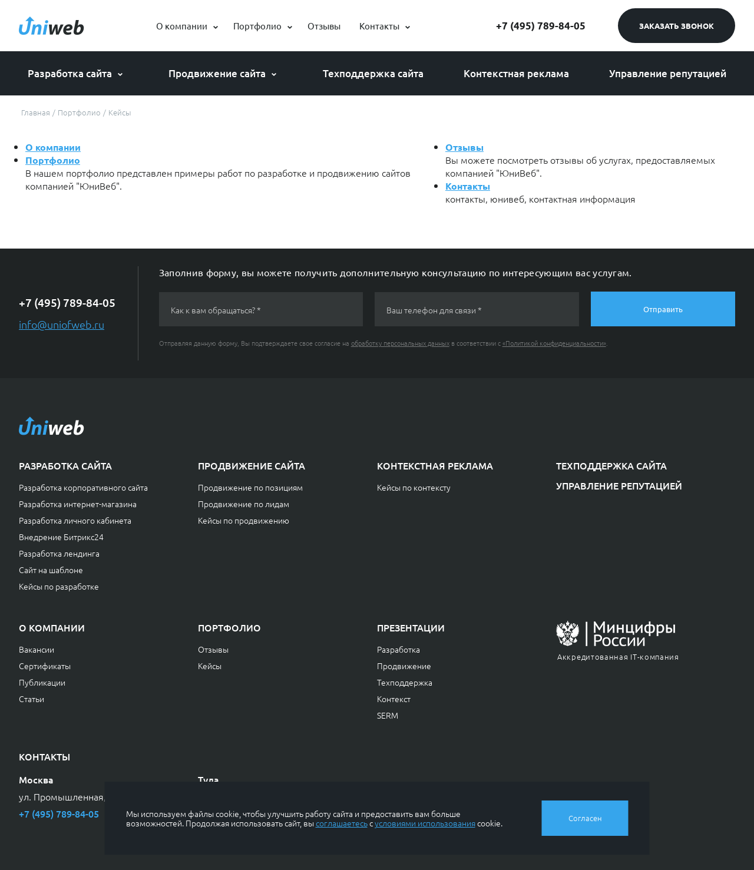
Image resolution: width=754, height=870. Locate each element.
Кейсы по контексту (414, 487)
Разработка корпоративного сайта (83, 487)
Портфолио (257, 25)
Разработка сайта (70, 73)
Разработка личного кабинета (75, 520)
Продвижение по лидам (243, 504)
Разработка (398, 649)
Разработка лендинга (59, 553)
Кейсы (209, 665)
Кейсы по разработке (59, 586)
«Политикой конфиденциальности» (554, 343)
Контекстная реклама (516, 73)
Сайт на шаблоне (51, 569)
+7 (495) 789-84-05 (541, 25)
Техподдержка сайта (373, 73)
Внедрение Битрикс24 (61, 536)
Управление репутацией (667, 73)
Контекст (394, 698)
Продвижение (404, 665)
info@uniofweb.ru (61, 324)
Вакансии (36, 649)
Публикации (42, 682)
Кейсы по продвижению (243, 520)
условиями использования (425, 823)
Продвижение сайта (217, 73)
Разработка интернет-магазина (78, 504)
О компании (181, 25)
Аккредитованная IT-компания (618, 656)
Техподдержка (404, 682)
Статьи (31, 698)
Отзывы (323, 25)
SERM (387, 715)
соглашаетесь (342, 823)
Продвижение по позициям (250, 487)
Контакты (379, 25)
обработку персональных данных (400, 343)
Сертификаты (45, 665)
